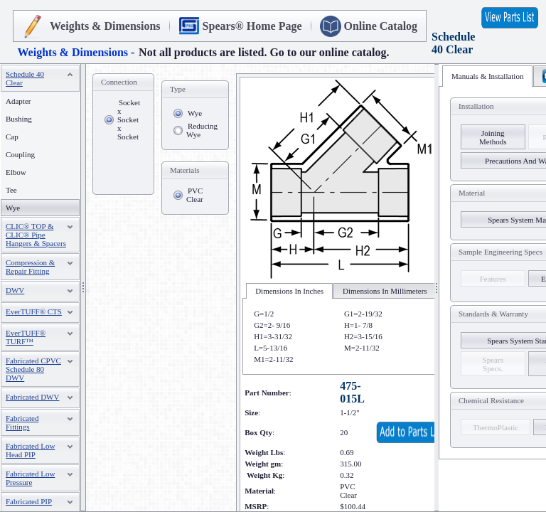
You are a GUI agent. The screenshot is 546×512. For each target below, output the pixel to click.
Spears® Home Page (252, 26)
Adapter (18, 101)
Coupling (20, 154)
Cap (12, 136)
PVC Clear (194, 194)
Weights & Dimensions (105, 26)
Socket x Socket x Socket (128, 119)
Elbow (16, 172)
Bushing (19, 118)
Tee (11, 190)
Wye (195, 113)
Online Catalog (381, 26)
